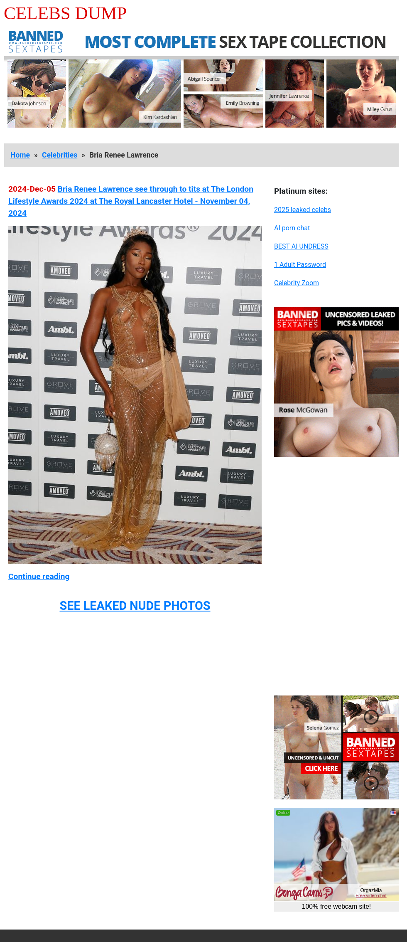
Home (20, 155)
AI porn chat (292, 228)
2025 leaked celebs (302, 210)
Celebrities (59, 155)
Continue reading (38, 576)
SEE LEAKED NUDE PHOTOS (134, 606)
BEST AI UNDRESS (301, 246)
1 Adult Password (300, 265)
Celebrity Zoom (296, 283)
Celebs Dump (65, 13)
